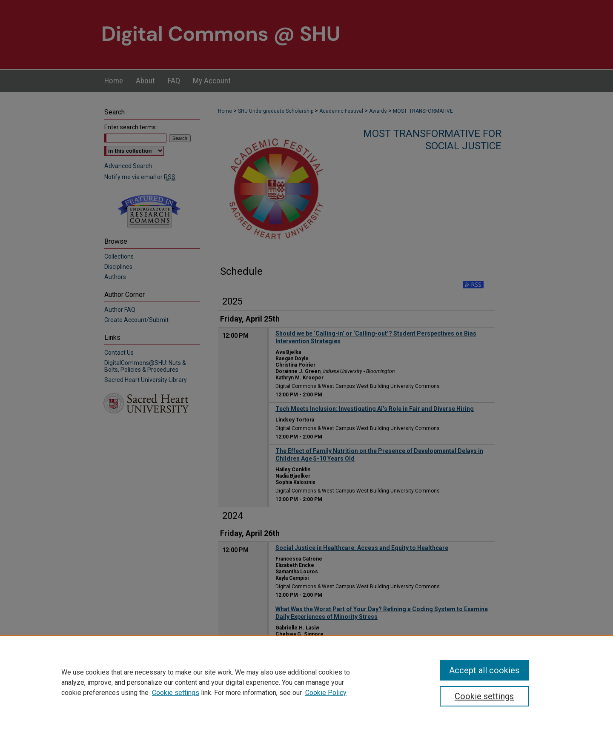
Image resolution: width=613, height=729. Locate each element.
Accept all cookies (484, 670)
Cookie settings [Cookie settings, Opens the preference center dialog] (484, 696)
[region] (306, 682)
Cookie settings (175, 693)
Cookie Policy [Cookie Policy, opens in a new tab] (326, 693)
